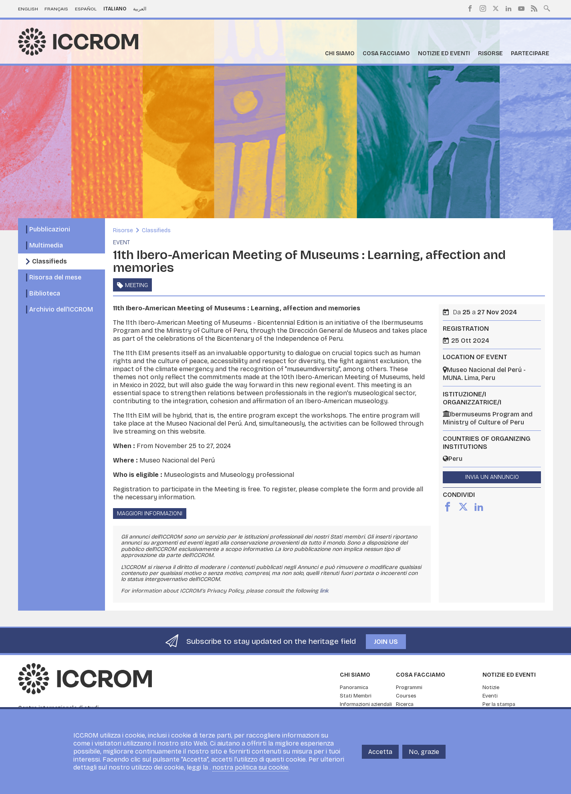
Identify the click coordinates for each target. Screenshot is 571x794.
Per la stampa (498, 704)
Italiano (114, 9)
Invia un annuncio (492, 477)
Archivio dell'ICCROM (61, 309)
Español (86, 9)
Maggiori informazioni (149, 513)
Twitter (495, 8)
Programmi (409, 687)
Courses (406, 696)
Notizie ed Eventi (444, 53)
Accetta (380, 752)
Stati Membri (355, 696)
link (324, 590)
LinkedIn (508, 8)
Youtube (521, 8)
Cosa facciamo (386, 53)
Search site (547, 7)
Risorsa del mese (55, 277)
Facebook (470, 8)
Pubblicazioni (49, 229)
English (28, 9)
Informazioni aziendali (366, 704)
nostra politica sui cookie (250, 767)
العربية (139, 9)
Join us (386, 641)
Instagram (483, 8)
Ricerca (405, 704)
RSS (534, 8)
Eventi (490, 696)
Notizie (490, 687)
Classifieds (49, 261)
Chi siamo (340, 53)
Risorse (490, 53)
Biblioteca (44, 293)
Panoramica (354, 687)
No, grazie (424, 752)
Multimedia (46, 245)
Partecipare (530, 53)
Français (56, 9)
